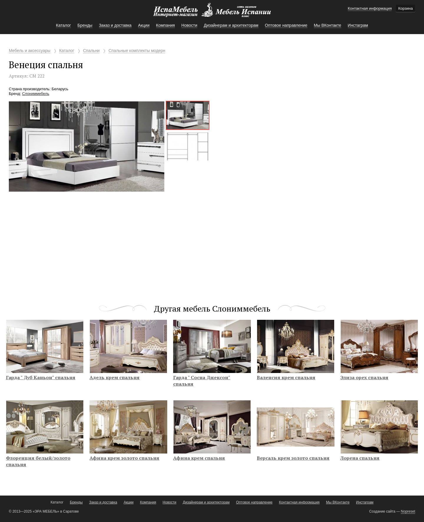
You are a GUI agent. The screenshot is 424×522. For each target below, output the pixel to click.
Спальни (91, 50)
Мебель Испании (212, 13)
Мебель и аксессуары (29, 50)
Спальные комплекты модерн (136, 50)
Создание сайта (382, 511)
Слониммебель (35, 93)
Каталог (66, 50)
